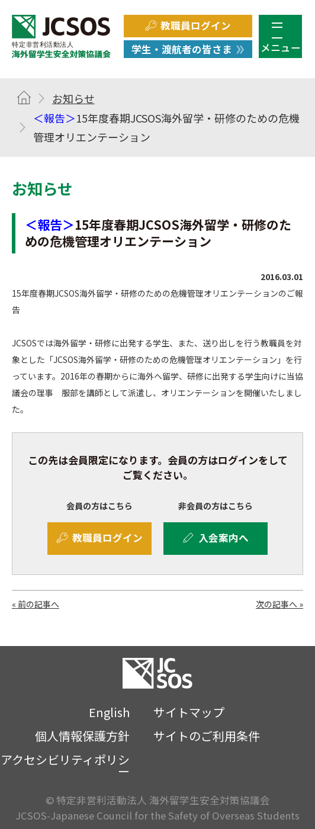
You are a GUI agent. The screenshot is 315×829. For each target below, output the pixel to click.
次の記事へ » (279, 604)
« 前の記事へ (35, 604)
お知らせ (73, 98)
